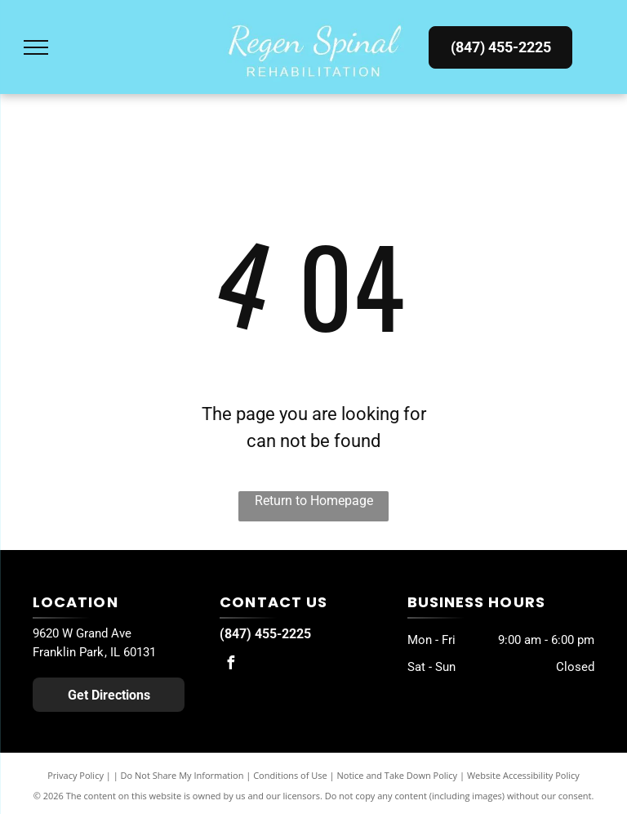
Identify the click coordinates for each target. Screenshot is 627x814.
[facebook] (230, 665)
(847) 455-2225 (265, 634)
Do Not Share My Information (182, 775)
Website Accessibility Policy (523, 775)
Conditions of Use (290, 775)
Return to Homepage (314, 500)
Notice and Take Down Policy (397, 775)
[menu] (36, 47)
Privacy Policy (75, 775)
